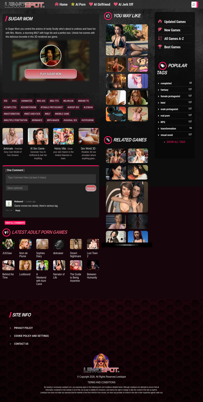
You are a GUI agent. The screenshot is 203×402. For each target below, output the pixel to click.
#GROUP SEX (73, 107)
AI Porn (80, 4)
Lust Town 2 (92, 254)
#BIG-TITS (54, 101)
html (163, 102)
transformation (168, 128)
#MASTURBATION (12, 114)
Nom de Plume (23, 254)
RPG (163, 122)
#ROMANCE (37, 120)
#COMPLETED (10, 107)
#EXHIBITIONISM (28, 107)
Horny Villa (63, 153)
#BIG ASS (41, 101)
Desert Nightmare (75, 254)
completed (166, 83)
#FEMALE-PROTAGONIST (52, 107)
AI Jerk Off (125, 4)
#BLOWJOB (68, 101)
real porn (165, 115)
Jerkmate (12, 151)
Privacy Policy (23, 328)
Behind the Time (8, 276)
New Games (172, 30)
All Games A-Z (174, 39)
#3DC (14, 101)
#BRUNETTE (83, 101)
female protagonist (170, 96)
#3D (5, 101)
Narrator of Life (59, 276)
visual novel (167, 135)
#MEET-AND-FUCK (32, 114)
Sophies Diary (40, 254)
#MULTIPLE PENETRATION (15, 120)
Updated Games (175, 22)
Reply (17, 210)
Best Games (172, 47)
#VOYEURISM (87, 120)
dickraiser (58, 253)
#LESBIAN (88, 107)
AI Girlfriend (101, 4)
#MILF (47, 114)
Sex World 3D (89, 153)
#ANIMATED (26, 101)
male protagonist (169, 109)
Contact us (21, 343)
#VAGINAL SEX (70, 120)
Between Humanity (92, 276)
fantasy (164, 89)
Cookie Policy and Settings (31, 335)
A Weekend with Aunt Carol (41, 279)
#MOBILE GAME (62, 114)
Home (63, 4)
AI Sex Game (38, 153)
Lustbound (24, 274)
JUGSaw (7, 253)
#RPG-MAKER (53, 120)
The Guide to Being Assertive (75, 277)
